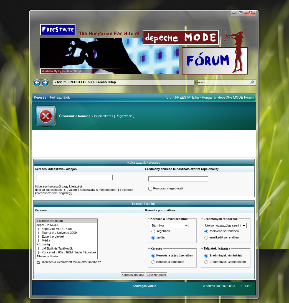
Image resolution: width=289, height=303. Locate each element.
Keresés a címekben (170, 261)
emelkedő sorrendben (224, 237)
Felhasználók (60, 97)
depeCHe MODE (66, 225)
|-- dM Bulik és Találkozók (66, 249)
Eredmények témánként (225, 255)
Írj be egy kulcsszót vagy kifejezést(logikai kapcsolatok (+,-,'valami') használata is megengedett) (76, 188)
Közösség (66, 244)
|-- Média (66, 241)
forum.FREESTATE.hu (74, 82)
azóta (161, 237)
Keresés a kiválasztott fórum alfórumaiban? (71, 262)
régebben (163, 231)
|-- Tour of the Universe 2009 (66, 233)
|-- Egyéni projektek (66, 237)
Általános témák (66, 256)
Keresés (40, 97)
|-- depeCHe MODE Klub (66, 229)
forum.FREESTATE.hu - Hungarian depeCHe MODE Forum (210, 97)
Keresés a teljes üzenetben (174, 255)
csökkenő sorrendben (224, 231)
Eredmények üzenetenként (227, 261)
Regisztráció (124, 116)
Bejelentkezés (103, 116)
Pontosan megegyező (168, 188)
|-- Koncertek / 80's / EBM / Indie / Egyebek (66, 253)
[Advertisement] (144, 143)
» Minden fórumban (66, 221)
